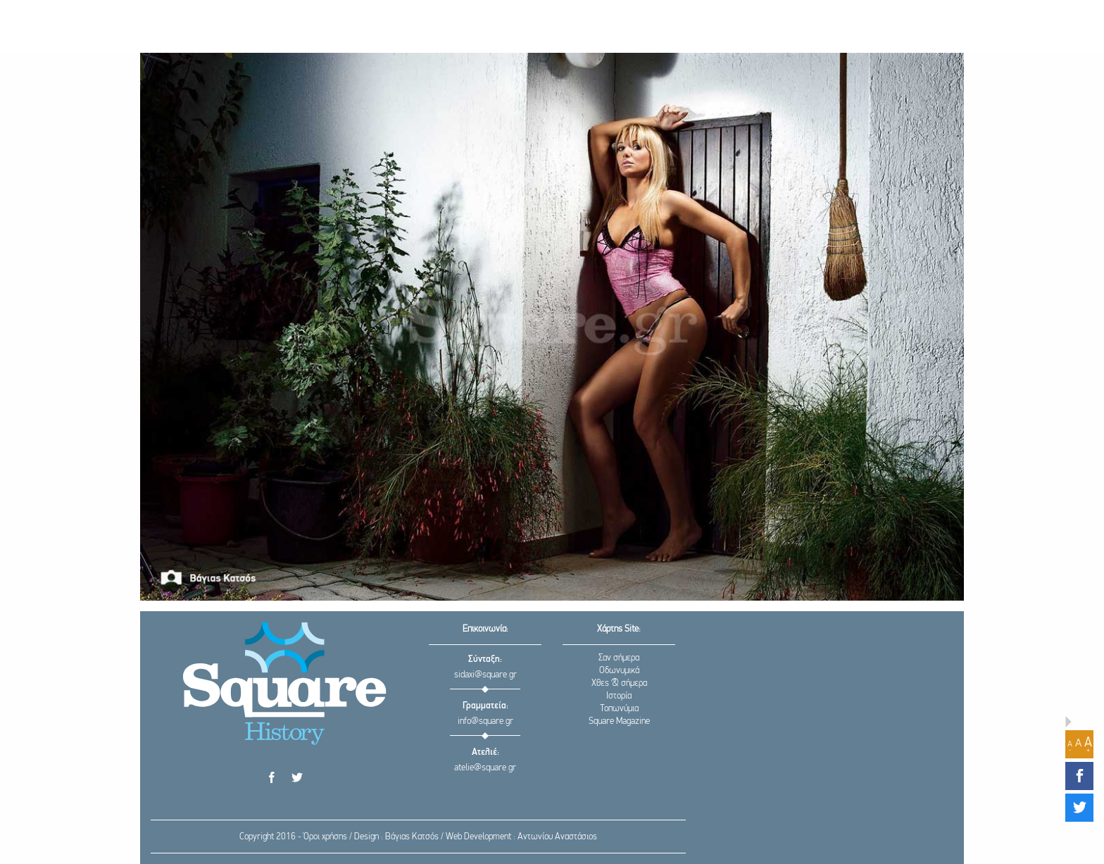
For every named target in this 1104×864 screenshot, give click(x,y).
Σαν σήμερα (618, 658)
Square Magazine (619, 721)
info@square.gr (485, 721)
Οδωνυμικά (619, 670)
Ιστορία (619, 696)
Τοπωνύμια (619, 708)
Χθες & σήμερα (619, 683)
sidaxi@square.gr (485, 675)
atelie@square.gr (485, 767)
